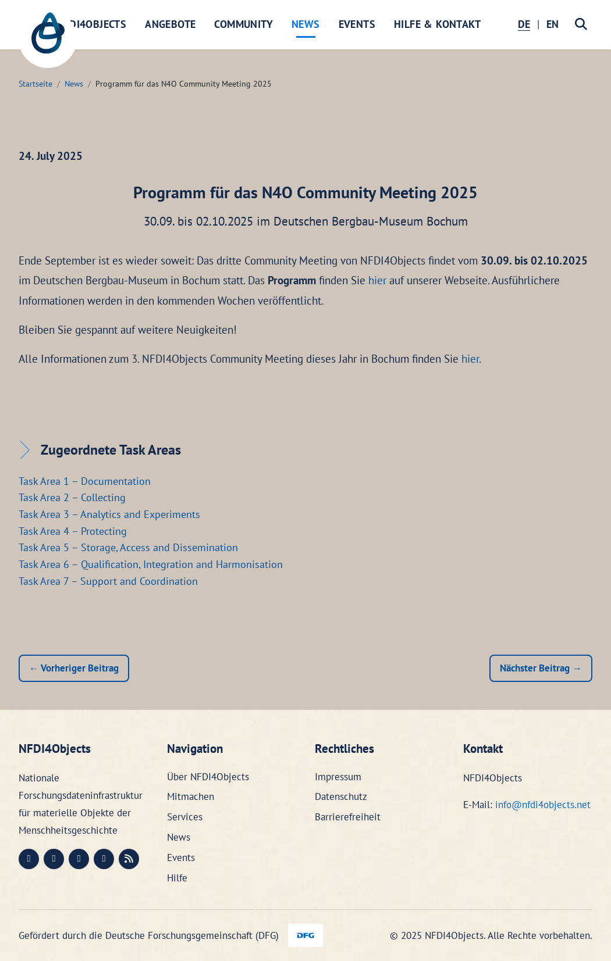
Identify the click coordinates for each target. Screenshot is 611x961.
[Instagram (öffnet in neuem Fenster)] (79, 859)
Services (185, 816)
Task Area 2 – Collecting (72, 497)
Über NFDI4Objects (208, 776)
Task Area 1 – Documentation (85, 481)
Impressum (338, 776)
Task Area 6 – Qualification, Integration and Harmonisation (151, 564)
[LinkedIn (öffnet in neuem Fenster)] (54, 859)
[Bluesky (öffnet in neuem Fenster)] (104, 859)
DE (524, 24)
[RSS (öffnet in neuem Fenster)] (129, 859)
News (306, 24)
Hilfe (177, 877)
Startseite (35, 83)
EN (552, 24)
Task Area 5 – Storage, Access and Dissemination (128, 547)
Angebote (170, 24)
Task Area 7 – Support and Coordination (108, 581)
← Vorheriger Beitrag (74, 668)
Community (243, 24)
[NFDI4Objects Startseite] (48, 39)
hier (377, 280)
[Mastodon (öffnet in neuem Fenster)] (29, 859)
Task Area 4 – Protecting (73, 531)
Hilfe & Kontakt (437, 24)
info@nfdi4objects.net (543, 804)
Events (357, 24)
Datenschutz (341, 796)
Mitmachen (190, 796)
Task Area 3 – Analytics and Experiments (109, 514)
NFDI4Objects (91, 24)
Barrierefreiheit (348, 816)
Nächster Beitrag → (541, 668)
